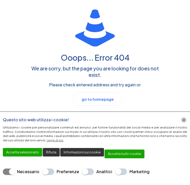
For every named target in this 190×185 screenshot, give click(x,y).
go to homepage (98, 99)
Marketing (139, 171)
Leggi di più (55, 140)
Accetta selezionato (22, 152)
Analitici (104, 171)
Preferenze (68, 171)
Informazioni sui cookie (82, 152)
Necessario (28, 171)
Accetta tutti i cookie (124, 154)
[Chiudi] (183, 120)
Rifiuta (51, 152)
